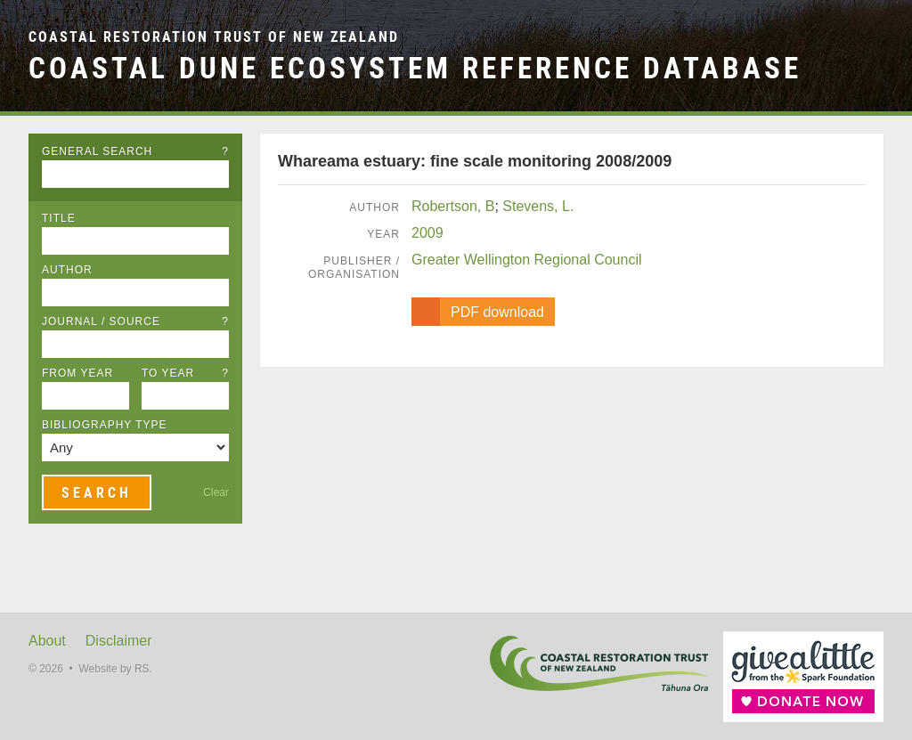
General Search (135, 151)
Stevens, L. (538, 206)
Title (59, 218)
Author (67, 270)
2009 (427, 232)
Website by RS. (114, 669)
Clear (216, 492)
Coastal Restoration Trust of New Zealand (213, 36)
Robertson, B (452, 206)
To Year (185, 373)
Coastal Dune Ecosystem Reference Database (415, 68)
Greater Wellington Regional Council (526, 259)
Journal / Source (135, 321)
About (47, 640)
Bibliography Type (104, 425)
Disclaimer (119, 640)
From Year (77, 373)
